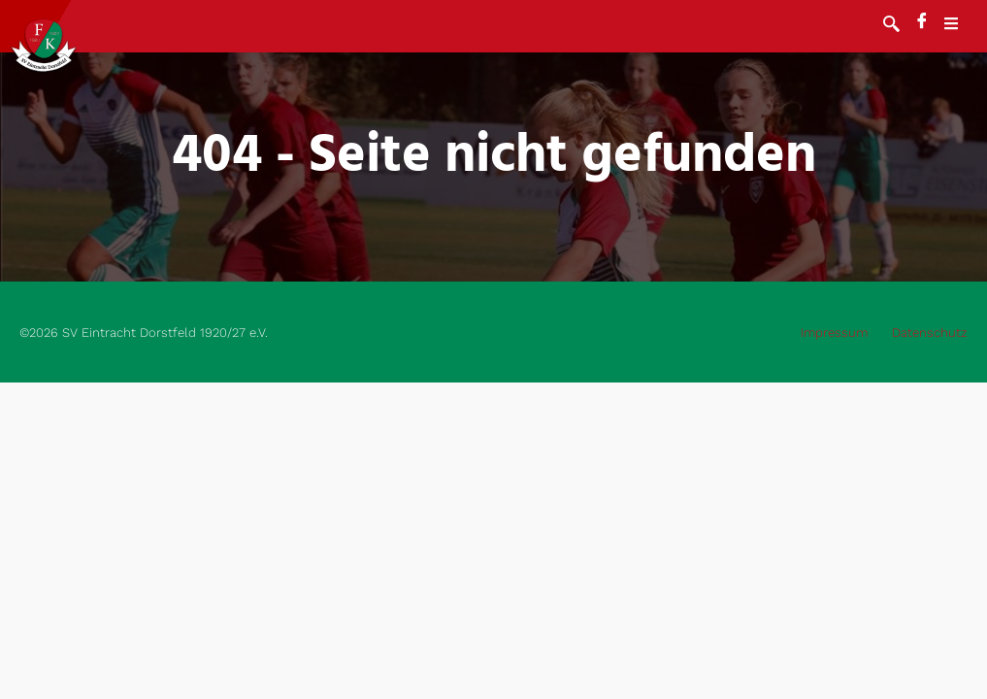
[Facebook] (922, 22)
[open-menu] (960, 26)
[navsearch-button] (891, 26)
